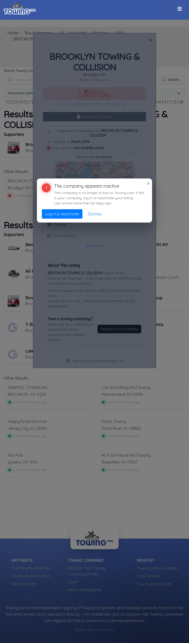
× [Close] (148, 183)
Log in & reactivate (62, 213)
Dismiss (95, 213)
